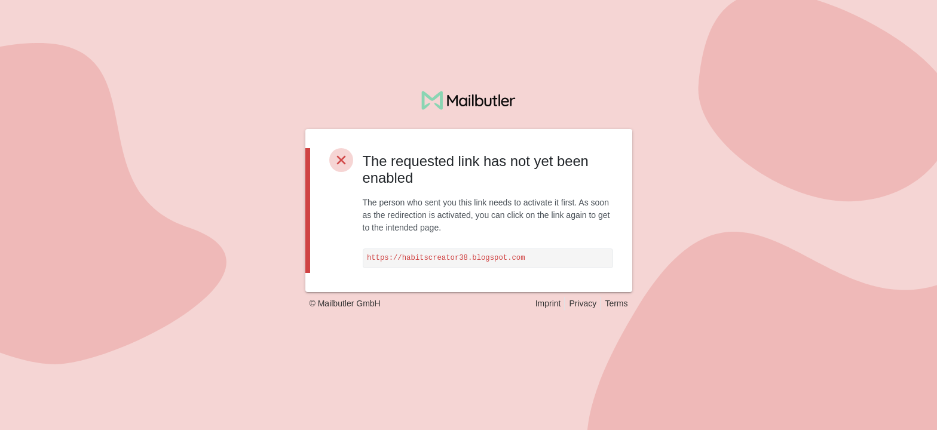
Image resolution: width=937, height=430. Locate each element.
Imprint (548, 303)
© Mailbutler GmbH (345, 303)
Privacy (582, 303)
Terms (616, 303)
